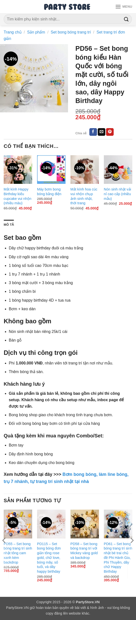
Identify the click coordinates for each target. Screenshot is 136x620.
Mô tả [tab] (9, 224)
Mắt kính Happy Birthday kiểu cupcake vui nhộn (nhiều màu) (17, 196)
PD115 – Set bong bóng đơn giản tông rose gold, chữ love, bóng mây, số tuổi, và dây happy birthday (49, 557)
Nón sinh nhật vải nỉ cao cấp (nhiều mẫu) (117, 193)
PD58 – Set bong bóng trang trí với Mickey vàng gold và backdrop (84, 551)
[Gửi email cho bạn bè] (101, 132)
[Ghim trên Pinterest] (110, 132)
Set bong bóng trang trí (71, 32)
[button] (123, 6)
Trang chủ (13, 32)
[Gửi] (126, 19)
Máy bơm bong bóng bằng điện (49, 191)
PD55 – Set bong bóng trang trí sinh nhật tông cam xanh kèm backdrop (18, 553)
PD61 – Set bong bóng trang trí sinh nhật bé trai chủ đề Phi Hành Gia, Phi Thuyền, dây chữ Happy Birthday (118, 557)
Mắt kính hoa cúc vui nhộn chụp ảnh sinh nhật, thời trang (83, 196)
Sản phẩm (36, 32)
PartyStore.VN (17, 608)
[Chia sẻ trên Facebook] (93, 132)
